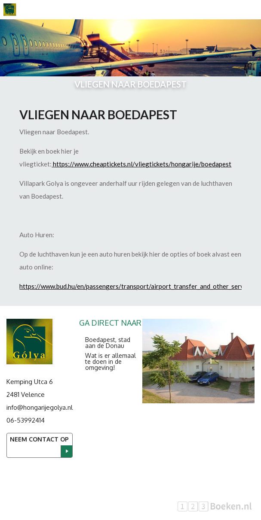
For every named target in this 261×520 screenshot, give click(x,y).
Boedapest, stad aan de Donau (107, 342)
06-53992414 (25, 420)
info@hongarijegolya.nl (39, 407)
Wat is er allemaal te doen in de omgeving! (110, 361)
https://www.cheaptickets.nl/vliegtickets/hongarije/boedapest (142, 164)
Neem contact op (39, 439)
